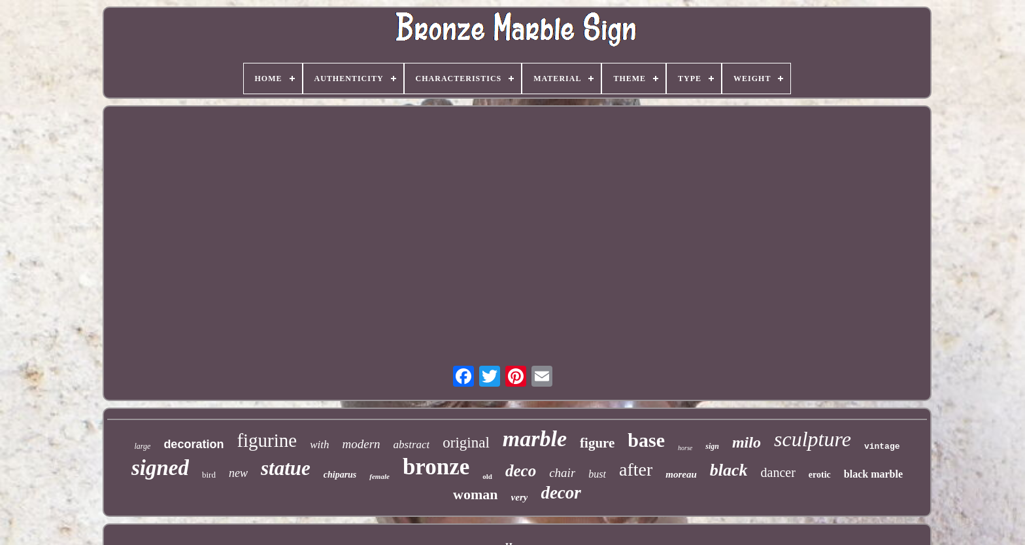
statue (286, 468)
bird (209, 475)
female (379, 476)
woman (475, 494)
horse (685, 447)
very (519, 497)
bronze (436, 467)
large (142, 446)
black (729, 470)
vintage (882, 446)
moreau (681, 474)
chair (562, 473)
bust (597, 474)
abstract (412, 444)
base (646, 440)
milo (746, 442)
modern (361, 444)
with (319, 444)
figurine (267, 440)
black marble (873, 474)
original (466, 442)
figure (597, 443)
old (487, 476)
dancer (778, 472)
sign (712, 446)
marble (535, 439)
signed (160, 468)
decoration (193, 444)
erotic (820, 475)
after (635, 469)
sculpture (812, 439)
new (238, 473)
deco (520, 471)
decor (560, 492)
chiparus (340, 475)
